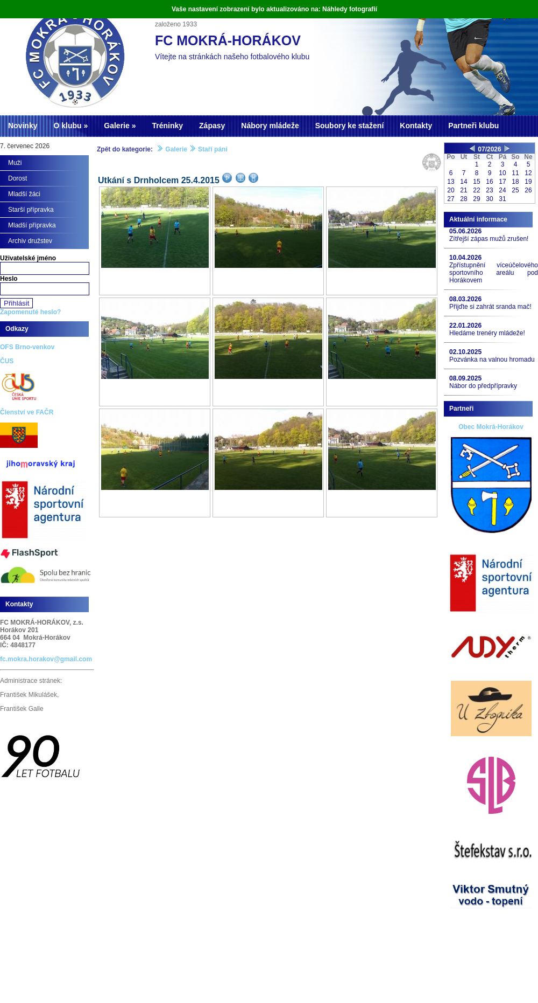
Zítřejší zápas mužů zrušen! (488, 239)
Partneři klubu (473, 125)
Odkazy (17, 329)
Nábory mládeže (270, 125)
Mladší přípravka (32, 225)
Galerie (116, 125)
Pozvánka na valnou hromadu (492, 359)
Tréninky (167, 125)
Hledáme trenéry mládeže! (487, 333)
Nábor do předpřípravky (483, 386)
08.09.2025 (465, 378)
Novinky (22, 125)
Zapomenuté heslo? (30, 312)
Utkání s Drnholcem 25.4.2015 (159, 180)
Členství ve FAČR (26, 412)
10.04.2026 (465, 257)
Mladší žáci (24, 194)
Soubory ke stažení (349, 125)
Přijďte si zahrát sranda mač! (490, 306)
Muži (15, 163)
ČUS (6, 361)
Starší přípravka (31, 209)
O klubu (67, 125)
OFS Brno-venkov (27, 347)
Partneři (461, 408)
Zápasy (212, 125)
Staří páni (213, 149)
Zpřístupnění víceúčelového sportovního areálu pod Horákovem (493, 272)
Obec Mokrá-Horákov (490, 427)
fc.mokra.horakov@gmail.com (46, 659)
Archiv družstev (30, 241)
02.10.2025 (465, 352)
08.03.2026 (465, 299)
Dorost (17, 178)
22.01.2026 (465, 325)
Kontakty (416, 125)
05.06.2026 (465, 231)
